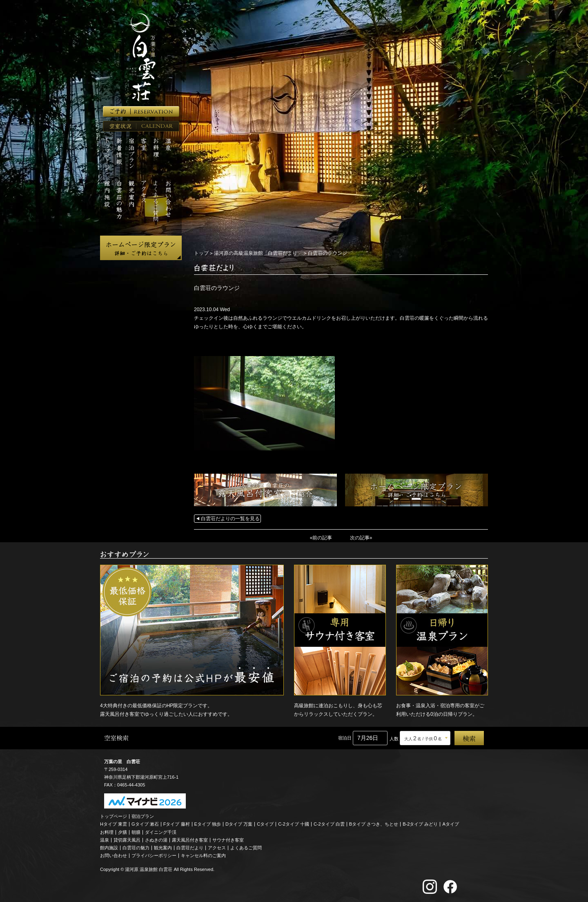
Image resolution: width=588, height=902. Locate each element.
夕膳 (122, 832)
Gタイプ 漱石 (145, 824)
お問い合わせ (113, 855)
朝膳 (135, 832)
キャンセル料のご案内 (203, 855)
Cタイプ (265, 824)
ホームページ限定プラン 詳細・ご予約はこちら (141, 248)
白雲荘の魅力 (135, 847)
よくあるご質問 (246, 847)
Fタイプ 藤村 (176, 824)
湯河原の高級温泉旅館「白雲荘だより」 (258, 253)
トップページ (113, 816)
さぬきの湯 (156, 839)
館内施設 (109, 847)
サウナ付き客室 (228, 839)
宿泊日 (345, 737)
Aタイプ (451, 824)
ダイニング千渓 (160, 832)
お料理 (107, 832)
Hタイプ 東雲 (113, 824)
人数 (394, 738)
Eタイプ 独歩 (207, 824)
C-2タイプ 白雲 (329, 824)
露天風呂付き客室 (190, 839)
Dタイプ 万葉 (238, 824)
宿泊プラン (142, 816)
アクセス (217, 847)
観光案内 (163, 847)
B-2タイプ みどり (420, 824)
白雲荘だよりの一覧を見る (230, 518)
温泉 (104, 839)
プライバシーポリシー (153, 855)
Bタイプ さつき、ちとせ (373, 824)
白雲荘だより (189, 847)
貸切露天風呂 (127, 839)
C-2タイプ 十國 (293, 824)
